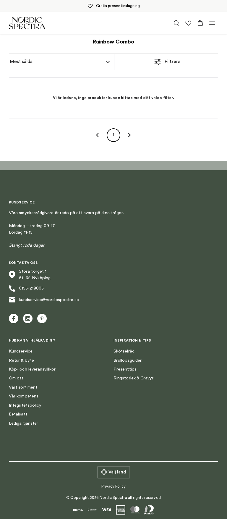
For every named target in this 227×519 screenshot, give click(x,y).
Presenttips (125, 369)
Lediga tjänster (23, 423)
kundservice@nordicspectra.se (44, 299)
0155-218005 (26, 288)
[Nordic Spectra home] (27, 23)
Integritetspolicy (25, 405)
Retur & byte (21, 360)
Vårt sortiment (23, 387)
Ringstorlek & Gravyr (133, 378)
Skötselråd (124, 351)
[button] (200, 23)
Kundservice (21, 351)
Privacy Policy (113, 486)
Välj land (113, 472)
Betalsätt (18, 414)
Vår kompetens (23, 396)
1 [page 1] (113, 135)
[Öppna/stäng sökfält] (176, 23)
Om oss (16, 378)
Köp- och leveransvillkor (32, 369)
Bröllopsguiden (128, 360)
